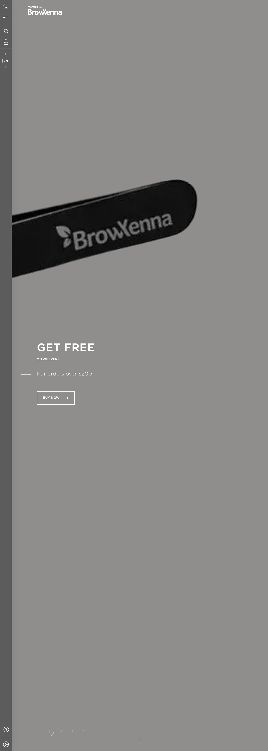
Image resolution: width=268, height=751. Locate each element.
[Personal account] (6, 43)
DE (6, 67)
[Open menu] (6, 17)
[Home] (6, 6)
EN (6, 61)
